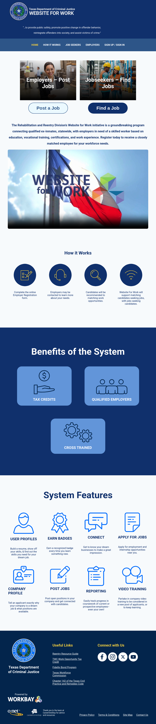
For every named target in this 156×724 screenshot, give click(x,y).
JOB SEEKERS (73, 44)
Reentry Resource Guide (65, 653)
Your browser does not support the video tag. (78, 189)
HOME (34, 44)
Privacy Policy (87, 714)
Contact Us (142, 714)
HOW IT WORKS (52, 44)
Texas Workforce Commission (62, 674)
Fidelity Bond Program (64, 667)
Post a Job (48, 108)
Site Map (128, 714)
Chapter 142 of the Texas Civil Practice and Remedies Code (69, 682)
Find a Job (107, 108)
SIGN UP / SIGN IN (115, 44)
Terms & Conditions (108, 714)
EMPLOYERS (92, 44)
